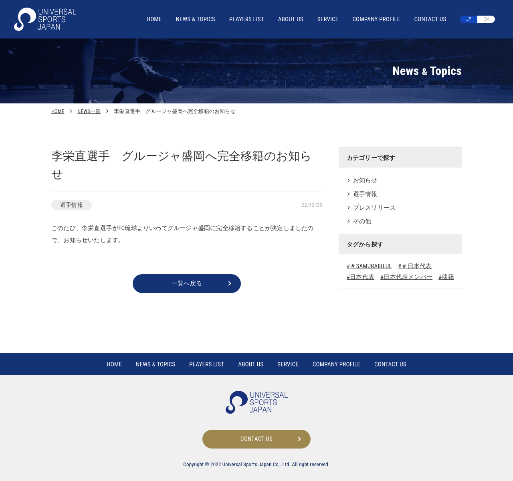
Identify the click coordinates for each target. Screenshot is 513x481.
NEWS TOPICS (195, 19)
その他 (362, 221)
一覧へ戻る (187, 283)
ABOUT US (290, 19)
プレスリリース (374, 207)
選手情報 (365, 194)
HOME (154, 19)
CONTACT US (430, 19)
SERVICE (328, 19)
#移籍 (446, 277)
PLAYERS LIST (246, 19)
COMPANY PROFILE (376, 19)
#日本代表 (360, 277)
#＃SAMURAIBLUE (369, 266)
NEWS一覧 (89, 111)
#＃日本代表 (415, 266)
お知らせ (365, 180)
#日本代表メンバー (406, 277)
